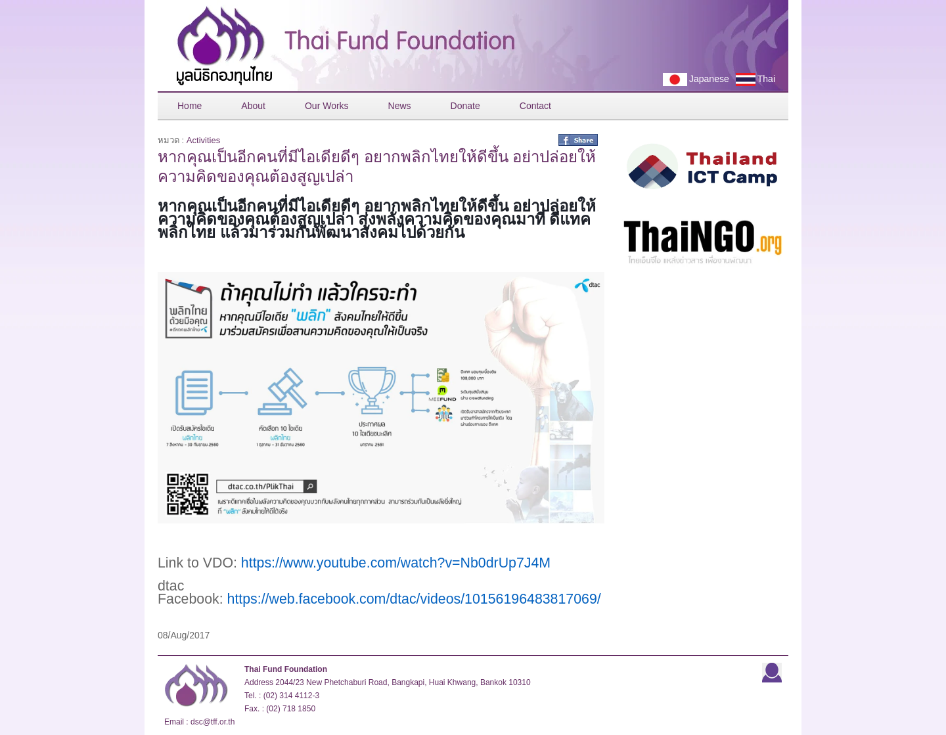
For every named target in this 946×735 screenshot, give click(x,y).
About (253, 105)
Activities (203, 140)
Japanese (692, 79)
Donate (465, 105)
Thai (752, 79)
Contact (535, 105)
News (399, 105)
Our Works (327, 105)
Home (189, 105)
